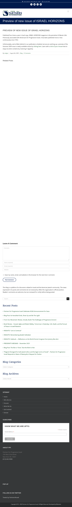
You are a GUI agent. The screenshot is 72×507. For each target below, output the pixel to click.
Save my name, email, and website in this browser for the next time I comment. (30, 275)
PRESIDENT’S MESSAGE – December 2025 (17, 343)
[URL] (36, 269)
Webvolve (58, 504)
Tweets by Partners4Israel (11, 497)
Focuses (6, 403)
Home (5, 397)
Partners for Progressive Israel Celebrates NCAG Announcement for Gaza (26, 311)
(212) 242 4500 (46, 1)
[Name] (36, 262)
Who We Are (7, 400)
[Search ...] (35, 298)
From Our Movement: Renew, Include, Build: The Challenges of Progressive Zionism (30, 320)
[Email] (36, 266)
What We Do (7, 406)
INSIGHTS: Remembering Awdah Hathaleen (17, 335)
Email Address (9, 432)
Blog (21, 53)
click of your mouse (56, 46)
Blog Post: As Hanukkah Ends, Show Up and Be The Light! (22, 315)
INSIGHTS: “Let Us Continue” (12, 330)
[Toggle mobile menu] (68, 11)
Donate (6, 413)
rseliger (6, 53)
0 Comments (27, 53)
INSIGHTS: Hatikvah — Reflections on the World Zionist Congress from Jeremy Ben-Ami (31, 339)
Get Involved (7, 409)
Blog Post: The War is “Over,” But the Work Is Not (19, 347)
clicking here (37, 46)
